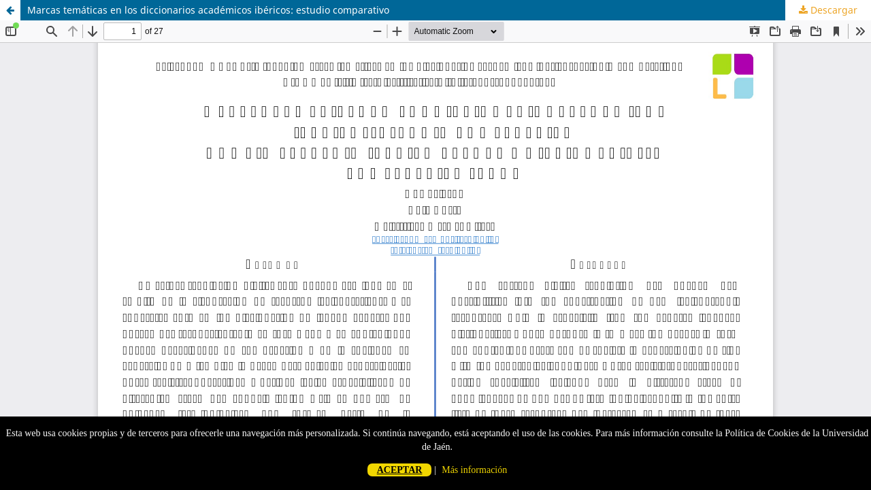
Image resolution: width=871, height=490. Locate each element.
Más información (474, 470)
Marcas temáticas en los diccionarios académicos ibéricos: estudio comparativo (208, 9)
